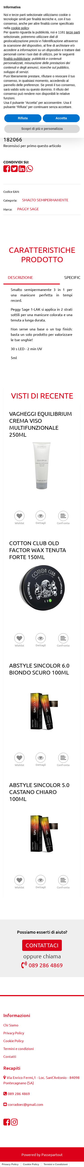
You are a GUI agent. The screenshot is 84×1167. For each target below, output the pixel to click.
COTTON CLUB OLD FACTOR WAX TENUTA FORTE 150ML (37, 550)
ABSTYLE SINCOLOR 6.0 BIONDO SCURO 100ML (39, 669)
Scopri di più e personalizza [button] (41, 128)
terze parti (73, 32)
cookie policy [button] (20, 28)
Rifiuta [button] (23, 118)
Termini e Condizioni (56, 1164)
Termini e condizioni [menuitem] (18, 1048)
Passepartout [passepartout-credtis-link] (51, 1154)
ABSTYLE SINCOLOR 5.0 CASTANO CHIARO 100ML (39, 791)
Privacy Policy (10, 1164)
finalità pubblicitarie (17, 59)
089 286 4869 (42, 965)
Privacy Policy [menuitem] (13, 1033)
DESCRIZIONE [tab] (20, 277)
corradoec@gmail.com (25, 1104)
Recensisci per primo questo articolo (32, 145)
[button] (41, 518)
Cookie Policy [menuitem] (13, 1041)
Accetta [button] (61, 118)
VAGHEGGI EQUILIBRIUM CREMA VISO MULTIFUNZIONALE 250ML (40, 424)
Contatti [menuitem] (9, 1056)
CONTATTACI (42, 945)
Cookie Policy (31, 1164)
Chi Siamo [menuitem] (10, 1025)
